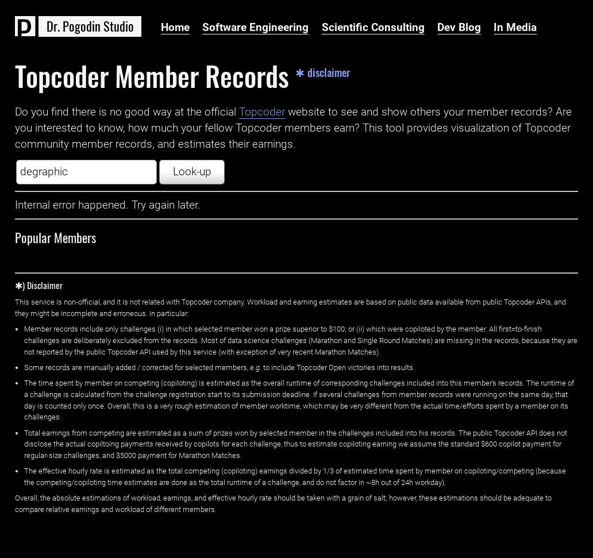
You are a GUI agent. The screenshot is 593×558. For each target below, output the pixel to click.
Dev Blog (459, 27)
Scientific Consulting (373, 27)
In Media (515, 27)
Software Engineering (255, 27)
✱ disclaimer (323, 72)
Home (175, 27)
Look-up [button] (192, 172)
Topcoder (262, 112)
